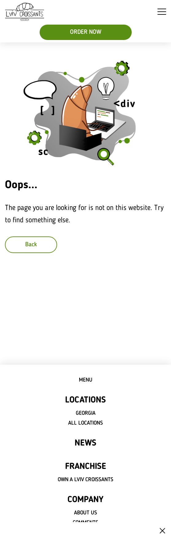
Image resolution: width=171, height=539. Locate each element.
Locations (85, 400)
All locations (85, 423)
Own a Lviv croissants (86, 479)
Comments (85, 522)
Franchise (85, 466)
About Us (85, 513)
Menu (85, 380)
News (85, 443)
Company (85, 500)
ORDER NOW (85, 32)
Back (31, 245)
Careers (85, 532)
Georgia (85, 413)
